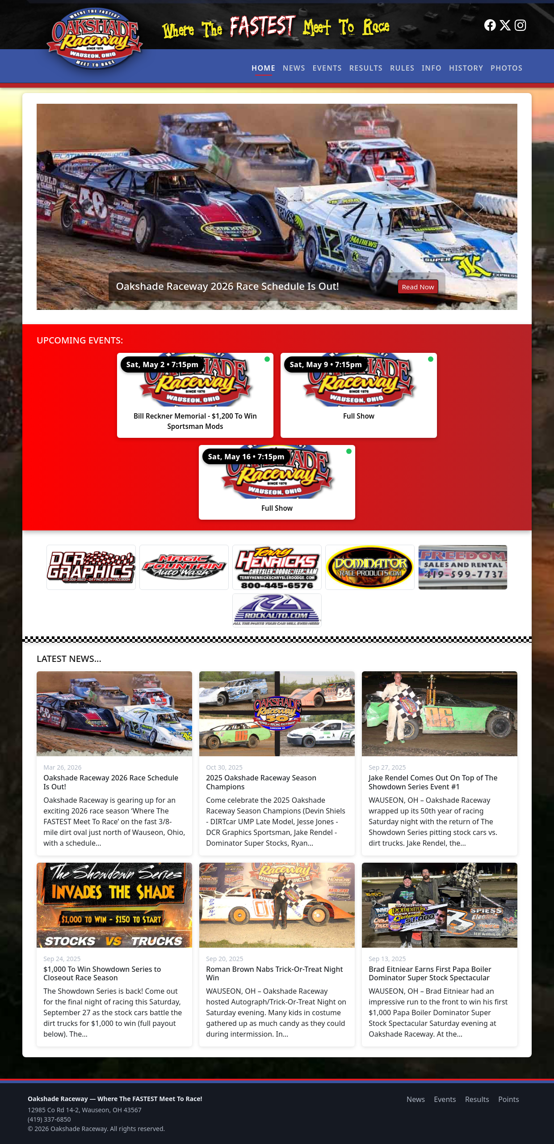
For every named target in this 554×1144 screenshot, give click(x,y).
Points (508, 1099)
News (294, 68)
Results (366, 68)
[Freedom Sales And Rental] (463, 567)
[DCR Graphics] (91, 567)
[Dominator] (370, 567)
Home (264, 68)
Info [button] (432, 68)
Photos (507, 68)
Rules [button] (402, 68)
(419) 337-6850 (49, 1119)
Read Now (418, 286)
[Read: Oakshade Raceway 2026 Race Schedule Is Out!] (277, 207)
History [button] (466, 68)
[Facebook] (490, 25)
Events (327, 68)
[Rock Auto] (277, 610)
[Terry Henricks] (277, 567)
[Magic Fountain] (184, 567)
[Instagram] (520, 25)
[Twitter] (505, 25)
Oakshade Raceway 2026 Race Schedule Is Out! (227, 286)
